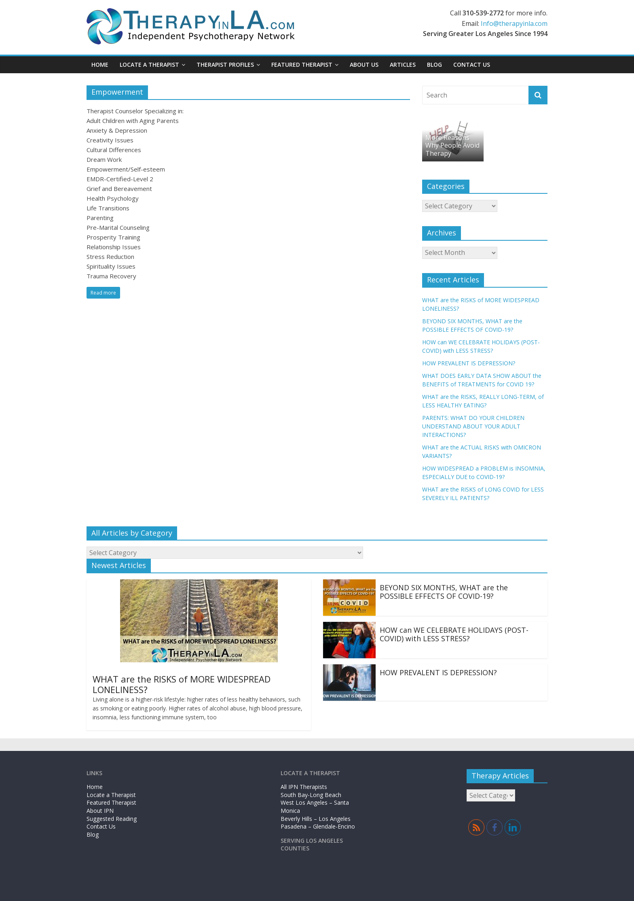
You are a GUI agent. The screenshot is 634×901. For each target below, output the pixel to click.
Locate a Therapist (149, 64)
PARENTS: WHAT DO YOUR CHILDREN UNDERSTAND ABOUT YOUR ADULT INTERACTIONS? (473, 426)
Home (99, 64)
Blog (434, 64)
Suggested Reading (112, 819)
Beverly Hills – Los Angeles (316, 819)
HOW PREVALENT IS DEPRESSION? (468, 363)
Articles (403, 64)
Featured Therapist (301, 64)
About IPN (100, 810)
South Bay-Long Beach (311, 795)
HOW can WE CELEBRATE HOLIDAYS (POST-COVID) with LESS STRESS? (454, 634)
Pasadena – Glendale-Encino (318, 826)
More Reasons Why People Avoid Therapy (452, 145)
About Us (364, 64)
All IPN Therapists (304, 787)
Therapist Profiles (225, 64)
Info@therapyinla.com (514, 23)
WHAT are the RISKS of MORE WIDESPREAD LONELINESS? (182, 684)
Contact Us (471, 64)
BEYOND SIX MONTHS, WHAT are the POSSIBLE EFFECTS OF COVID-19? (444, 592)
